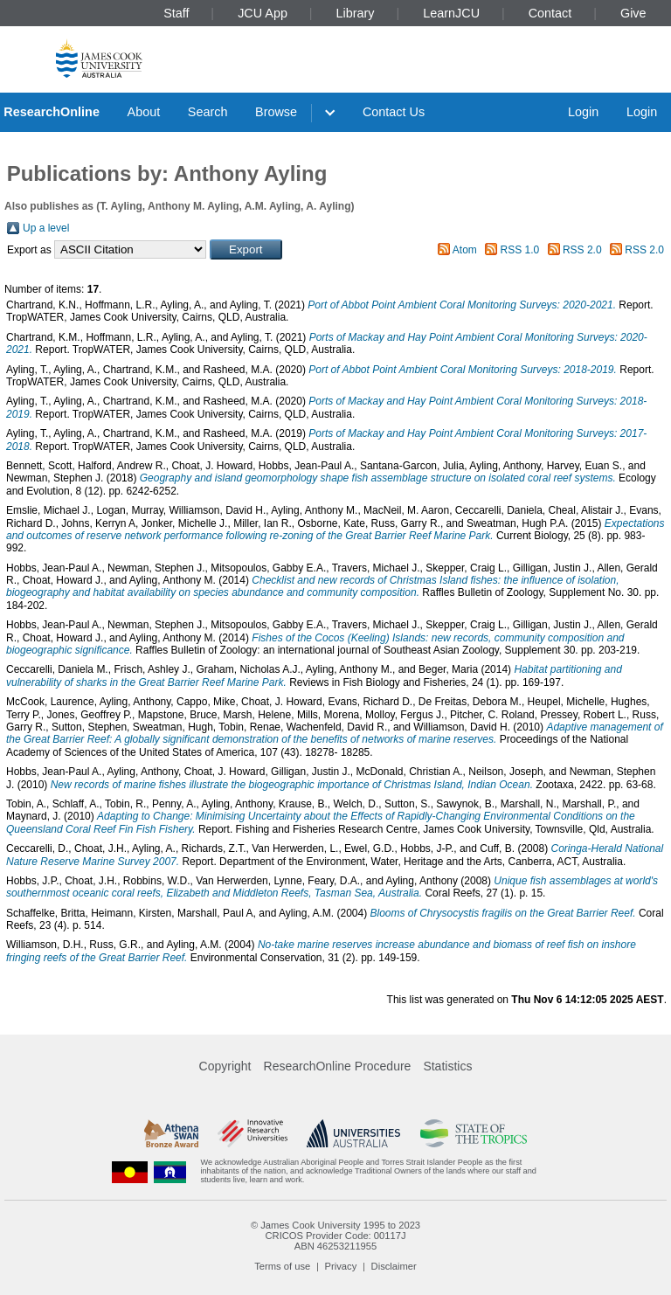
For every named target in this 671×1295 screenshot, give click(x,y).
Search (208, 112)
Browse (276, 112)
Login (583, 112)
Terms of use (282, 1266)
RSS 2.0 (582, 250)
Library (355, 13)
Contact (550, 13)
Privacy (341, 1266)
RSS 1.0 (520, 250)
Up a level (46, 228)
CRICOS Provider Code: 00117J (335, 1235)
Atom (465, 250)
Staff (176, 13)
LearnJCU (451, 13)
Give (633, 13)
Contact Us (394, 112)
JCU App (262, 13)
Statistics (447, 1066)
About (144, 112)
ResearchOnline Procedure (338, 1066)
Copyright (225, 1066)
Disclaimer (394, 1266)
